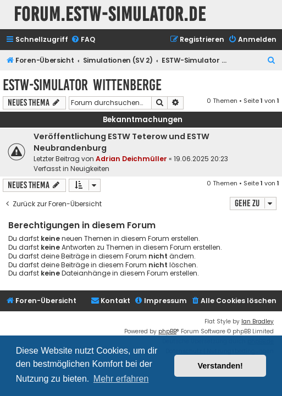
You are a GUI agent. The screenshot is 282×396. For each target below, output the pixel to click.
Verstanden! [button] (220, 365)
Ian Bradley (257, 321)
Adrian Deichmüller (131, 158)
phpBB (167, 331)
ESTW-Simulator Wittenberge (82, 85)
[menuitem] (83, 39)
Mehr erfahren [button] (121, 378)
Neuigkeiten (89, 168)
